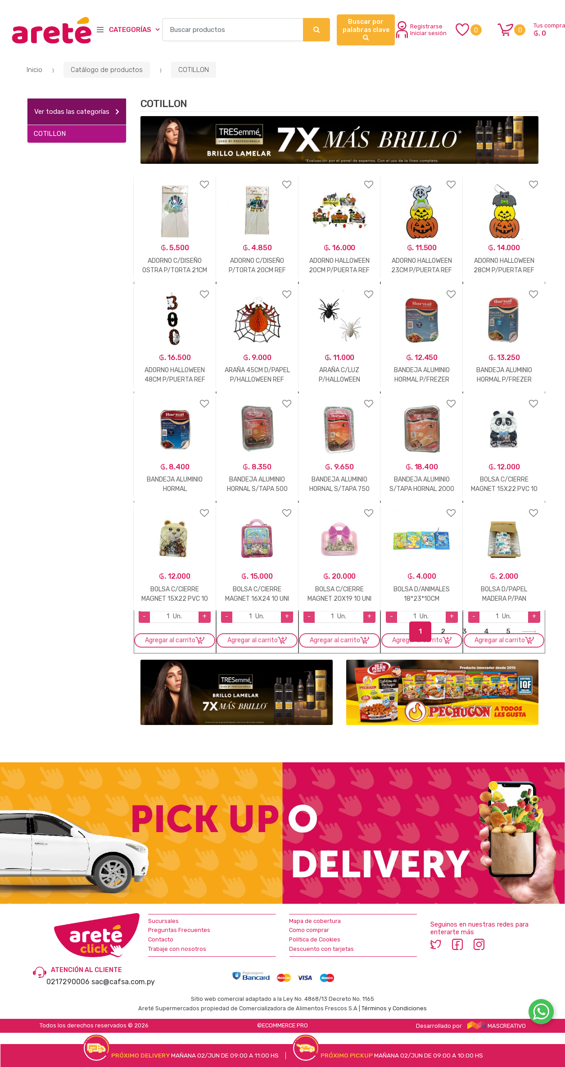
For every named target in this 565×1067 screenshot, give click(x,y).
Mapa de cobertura (315, 921)
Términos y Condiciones (394, 1008)
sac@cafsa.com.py (123, 981)
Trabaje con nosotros (177, 948)
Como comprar (309, 930)
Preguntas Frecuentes (179, 930)
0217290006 (68, 981)
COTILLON (193, 70)
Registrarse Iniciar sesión (421, 29)
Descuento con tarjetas (321, 948)
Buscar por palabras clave (366, 29)
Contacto (160, 939)
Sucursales (163, 921)
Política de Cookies (314, 939)
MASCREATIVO (496, 1025)
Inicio (34, 70)
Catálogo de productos (107, 70)
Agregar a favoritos (175, 179)
